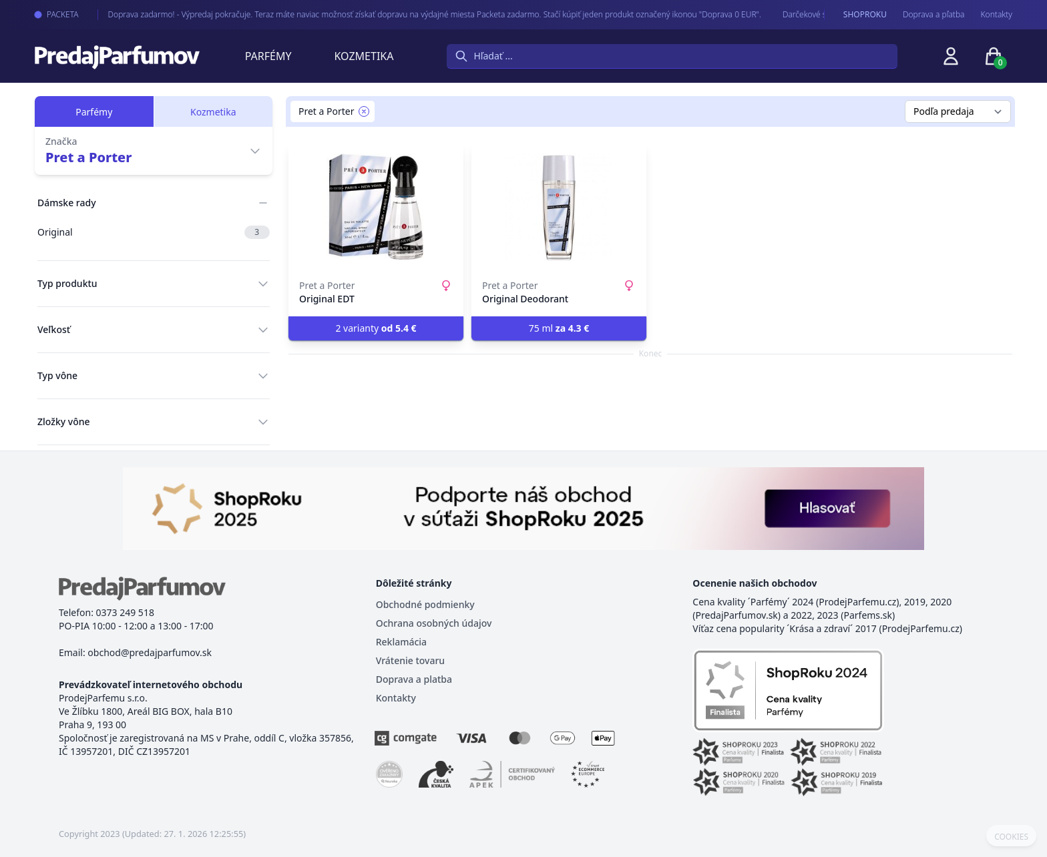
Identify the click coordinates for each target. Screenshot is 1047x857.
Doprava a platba (414, 679)
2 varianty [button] (375, 328)
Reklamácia (401, 641)
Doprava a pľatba (934, 14)
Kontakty (996, 14)
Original (153, 232)
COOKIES (1011, 837)
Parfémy (268, 56)
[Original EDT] (376, 207)
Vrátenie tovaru (410, 660)
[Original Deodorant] (559, 207)
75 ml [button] (559, 328)
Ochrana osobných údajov (434, 623)
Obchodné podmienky (425, 604)
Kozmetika (364, 56)
